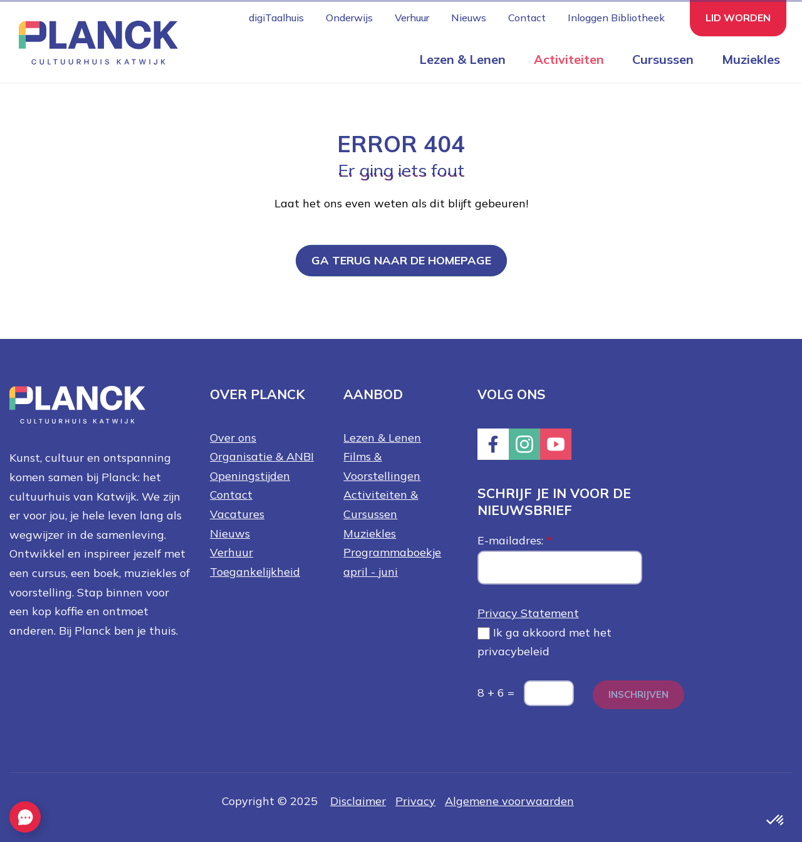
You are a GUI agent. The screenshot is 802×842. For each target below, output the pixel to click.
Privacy (415, 801)
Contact (527, 17)
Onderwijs (349, 17)
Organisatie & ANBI (262, 456)
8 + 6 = (495, 692)
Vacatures (237, 514)
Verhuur (412, 17)
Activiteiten (569, 59)
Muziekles (751, 59)
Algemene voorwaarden (509, 801)
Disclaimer (358, 801)
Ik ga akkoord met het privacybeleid (544, 642)
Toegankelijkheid (255, 571)
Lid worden (738, 17)
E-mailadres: (514, 540)
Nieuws (468, 17)
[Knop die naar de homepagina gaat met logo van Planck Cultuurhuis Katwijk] (93, 42)
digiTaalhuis (276, 17)
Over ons (233, 437)
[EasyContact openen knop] (25, 817)
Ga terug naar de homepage (401, 260)
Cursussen (663, 59)
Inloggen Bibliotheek (616, 17)
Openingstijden (250, 476)
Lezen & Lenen (462, 59)
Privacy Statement (528, 613)
